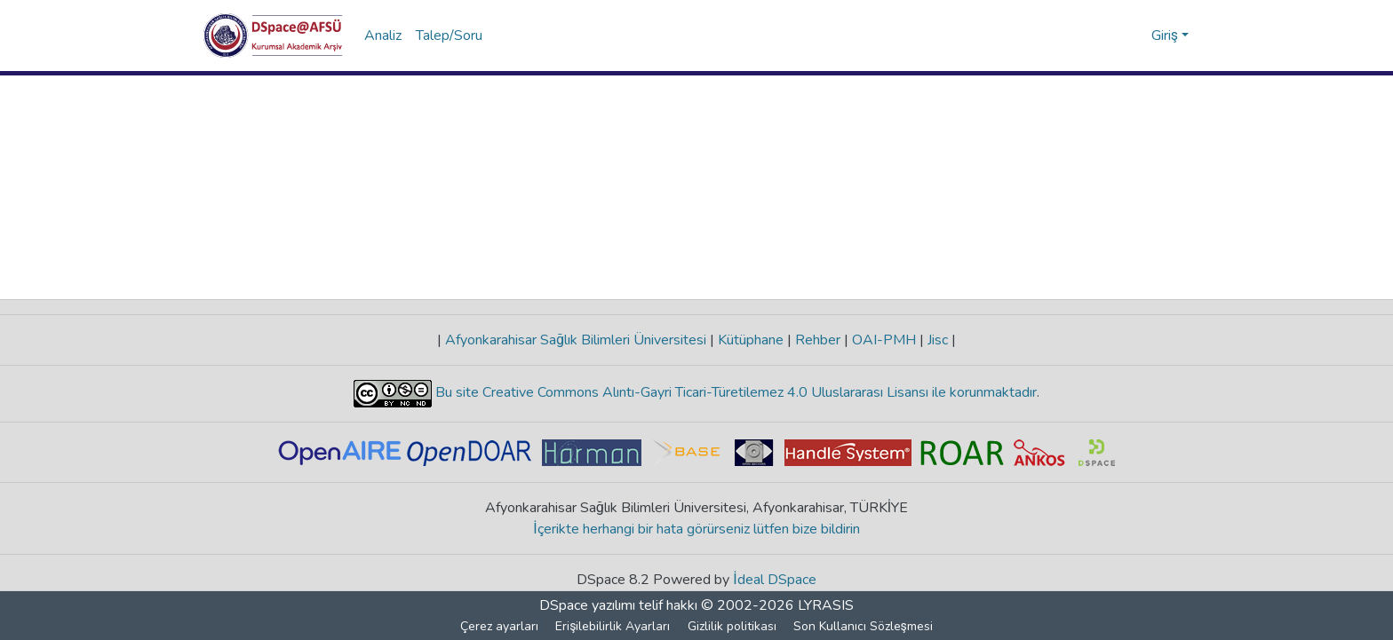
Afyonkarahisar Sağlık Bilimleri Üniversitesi (576, 340)
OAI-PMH (883, 340)
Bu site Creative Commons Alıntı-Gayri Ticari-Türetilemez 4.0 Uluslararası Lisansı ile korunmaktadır (734, 392)
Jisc (937, 340)
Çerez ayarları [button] (500, 626)
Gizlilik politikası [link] (732, 626)
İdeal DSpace (775, 579)
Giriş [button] (1166, 35)
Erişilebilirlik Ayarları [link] (613, 626)
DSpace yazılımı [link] (587, 605)
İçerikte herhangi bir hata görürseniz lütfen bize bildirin (697, 529)
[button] (273, 35)
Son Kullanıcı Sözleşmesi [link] (863, 626)
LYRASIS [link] (826, 605)
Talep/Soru (449, 35)
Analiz (383, 35)
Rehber (818, 340)
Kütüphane (750, 340)
